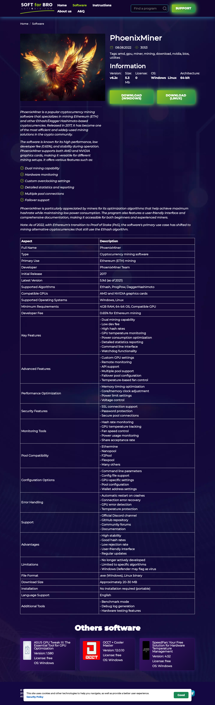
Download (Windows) (131, 97)
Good (181, 695)
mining (149, 54)
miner (138, 54)
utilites (115, 57)
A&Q (81, 11)
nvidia (176, 54)
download (163, 54)
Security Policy (35, 696)
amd (121, 54)
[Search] (164, 8)
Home (62, 5)
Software (80, 5)
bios (186, 54)
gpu (129, 54)
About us (64, 11)
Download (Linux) (176, 97)
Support (183, 8)
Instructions (102, 5)
